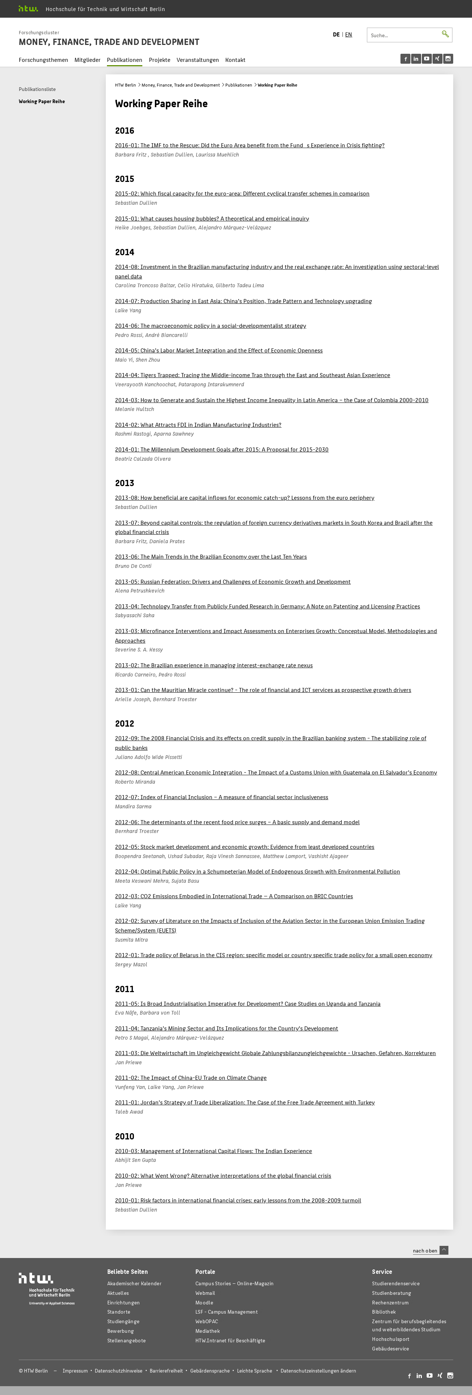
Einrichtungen (123, 1302)
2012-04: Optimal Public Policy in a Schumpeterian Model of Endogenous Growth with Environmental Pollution (257, 871)
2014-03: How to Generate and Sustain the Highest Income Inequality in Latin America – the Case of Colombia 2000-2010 (271, 399)
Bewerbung (120, 1331)
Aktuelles (118, 1293)
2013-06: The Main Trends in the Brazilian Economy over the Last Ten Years (211, 556)
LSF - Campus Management (226, 1311)
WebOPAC (206, 1321)
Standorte (119, 1311)
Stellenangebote (126, 1340)
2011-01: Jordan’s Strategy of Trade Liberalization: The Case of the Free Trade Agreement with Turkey (245, 1102)
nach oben (430, 1250)
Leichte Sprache (254, 1370)
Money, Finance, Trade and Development (181, 84)
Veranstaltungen (198, 59)
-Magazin (234, 1283)
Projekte (159, 59)
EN (348, 34)
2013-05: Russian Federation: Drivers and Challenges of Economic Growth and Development (233, 581)
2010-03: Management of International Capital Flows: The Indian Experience (213, 1150)
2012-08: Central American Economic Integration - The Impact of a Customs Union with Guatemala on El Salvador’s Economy (276, 772)
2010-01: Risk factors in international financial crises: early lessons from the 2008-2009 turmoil (238, 1200)
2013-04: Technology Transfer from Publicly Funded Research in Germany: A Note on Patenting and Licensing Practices (267, 606)
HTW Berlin (125, 84)
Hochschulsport (390, 1339)
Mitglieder (87, 59)
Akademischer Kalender (134, 1283)
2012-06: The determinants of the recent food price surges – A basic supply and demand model (237, 821)
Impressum (75, 1370)
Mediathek (207, 1331)
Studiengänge (123, 1321)
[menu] (426, 59)
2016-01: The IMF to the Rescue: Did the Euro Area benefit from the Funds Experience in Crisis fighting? (250, 145)
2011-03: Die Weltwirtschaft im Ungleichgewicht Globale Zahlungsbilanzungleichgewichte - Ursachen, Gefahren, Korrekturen (275, 1052)
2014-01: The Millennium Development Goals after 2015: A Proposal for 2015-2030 (222, 449)
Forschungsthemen (43, 59)
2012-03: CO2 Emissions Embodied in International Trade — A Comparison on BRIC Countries (234, 895)
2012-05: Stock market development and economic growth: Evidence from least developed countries (244, 846)
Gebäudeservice (390, 1348)
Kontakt (235, 59)
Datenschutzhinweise (118, 1370)
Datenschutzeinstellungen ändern (318, 1370)
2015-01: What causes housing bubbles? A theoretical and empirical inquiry (212, 218)
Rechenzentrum (390, 1302)
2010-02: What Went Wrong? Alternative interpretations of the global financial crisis (223, 1175)
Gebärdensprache (210, 1370)
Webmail (205, 1293)
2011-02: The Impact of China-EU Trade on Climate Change (191, 1077)
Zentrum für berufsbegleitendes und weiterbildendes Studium (409, 1325)
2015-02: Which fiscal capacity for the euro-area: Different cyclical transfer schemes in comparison (242, 193)
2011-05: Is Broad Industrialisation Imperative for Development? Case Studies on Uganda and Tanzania (248, 1003)
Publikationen (124, 59)
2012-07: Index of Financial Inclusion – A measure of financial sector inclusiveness (221, 796)
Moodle (204, 1302)
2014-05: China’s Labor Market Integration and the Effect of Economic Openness (219, 350)
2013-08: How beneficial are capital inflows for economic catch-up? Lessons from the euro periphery (244, 497)
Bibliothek (384, 1311)
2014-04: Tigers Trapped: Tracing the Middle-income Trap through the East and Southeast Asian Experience (252, 374)
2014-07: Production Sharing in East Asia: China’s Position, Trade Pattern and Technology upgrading (243, 300)
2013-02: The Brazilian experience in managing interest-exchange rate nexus (214, 665)
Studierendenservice (396, 1283)
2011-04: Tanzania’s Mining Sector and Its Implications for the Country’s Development (226, 1028)
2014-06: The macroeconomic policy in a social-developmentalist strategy (210, 325)
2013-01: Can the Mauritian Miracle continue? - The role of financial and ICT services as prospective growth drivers (263, 689)
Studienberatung (391, 1293)
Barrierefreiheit (166, 1370)
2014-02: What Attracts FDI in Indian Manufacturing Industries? (198, 424)
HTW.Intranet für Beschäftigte (230, 1340)
